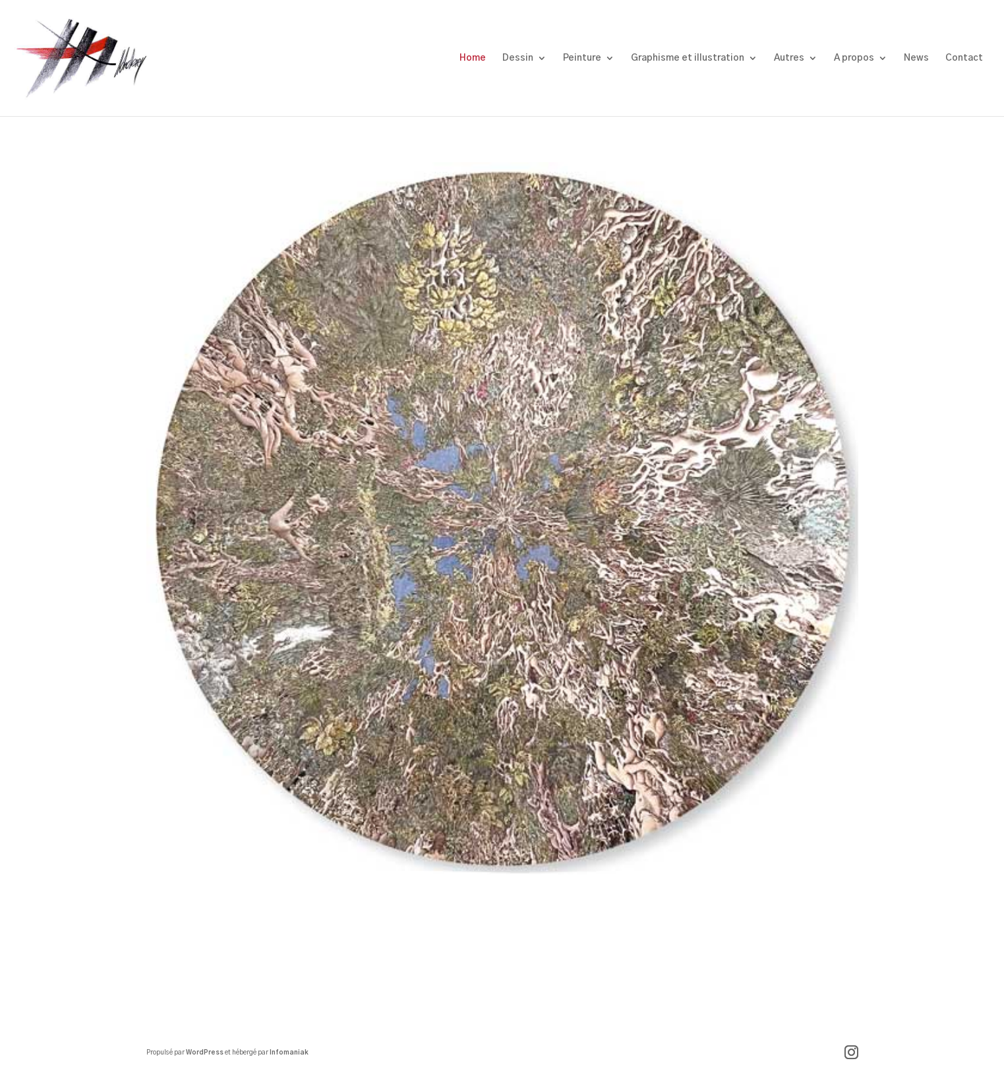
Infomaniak (289, 1052)
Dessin (517, 58)
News (916, 58)
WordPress (204, 1052)
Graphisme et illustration (687, 58)
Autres (789, 58)
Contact (964, 58)
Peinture (582, 58)
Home (472, 58)
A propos (854, 58)
